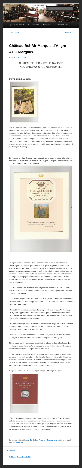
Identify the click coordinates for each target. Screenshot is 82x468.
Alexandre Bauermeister (48, 440)
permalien (19, 442)
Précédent (14, 33)
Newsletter (46, 25)
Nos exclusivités (33, 25)
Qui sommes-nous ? (17, 25)
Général (33, 440)
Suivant (69, 33)
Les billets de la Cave (61, 25)
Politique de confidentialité (20, 457)
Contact (12, 451)
